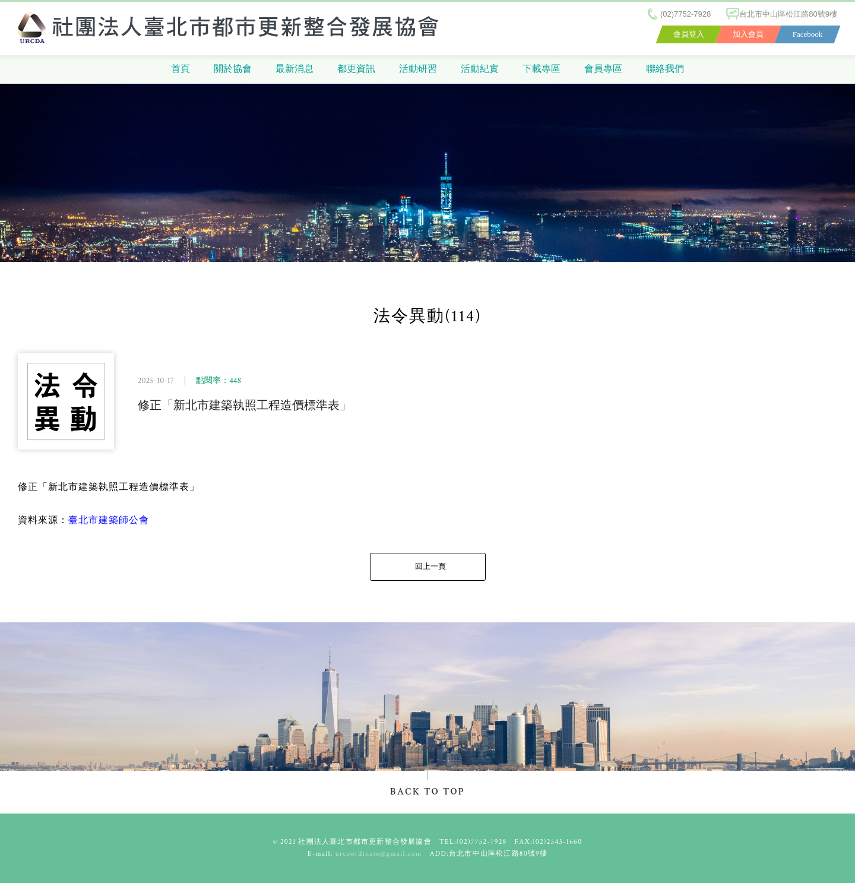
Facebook (808, 34)
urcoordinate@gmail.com (378, 853)
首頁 (180, 69)
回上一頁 (430, 567)
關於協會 (233, 69)
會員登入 (688, 34)
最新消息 (295, 69)
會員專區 (603, 69)
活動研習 (418, 69)
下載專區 (541, 69)
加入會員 (748, 34)
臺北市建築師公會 (108, 520)
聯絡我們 (665, 69)
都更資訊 (356, 69)
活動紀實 (480, 69)
